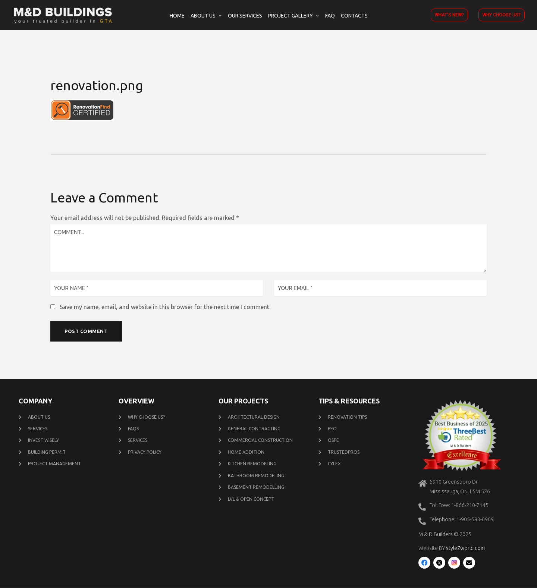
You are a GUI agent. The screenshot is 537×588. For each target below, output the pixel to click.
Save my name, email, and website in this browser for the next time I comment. (165, 307)
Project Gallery (290, 16)
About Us (203, 16)
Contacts (354, 16)
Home (177, 16)
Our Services (245, 16)
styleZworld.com (465, 549)
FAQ (330, 16)
